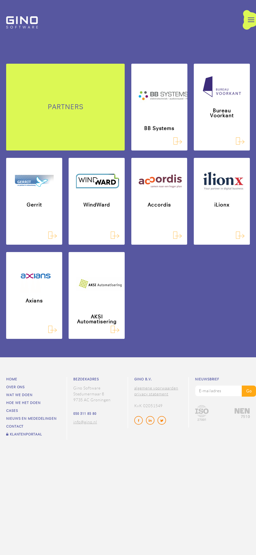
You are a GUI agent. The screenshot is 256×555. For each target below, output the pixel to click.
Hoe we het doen (23, 403)
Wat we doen (19, 395)
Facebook (139, 420)
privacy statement (151, 394)
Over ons (15, 387)
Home (11, 379)
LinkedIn (150, 420)
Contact (14, 426)
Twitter (162, 420)
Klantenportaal (24, 434)
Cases (12, 411)
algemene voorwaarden (156, 388)
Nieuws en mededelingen (31, 418)
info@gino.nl (85, 422)
